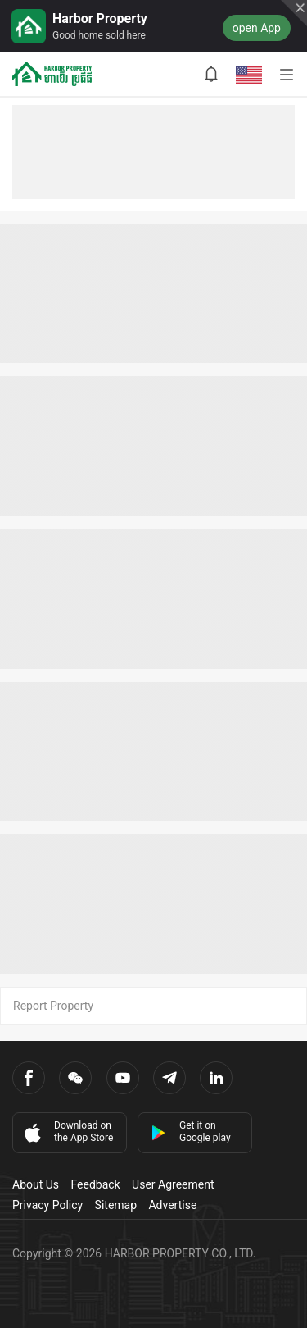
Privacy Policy (47, 1205)
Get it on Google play (191, 1131)
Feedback (95, 1184)
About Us (35, 1184)
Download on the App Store (67, 1132)
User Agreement (173, 1184)
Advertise (172, 1205)
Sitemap (116, 1205)
